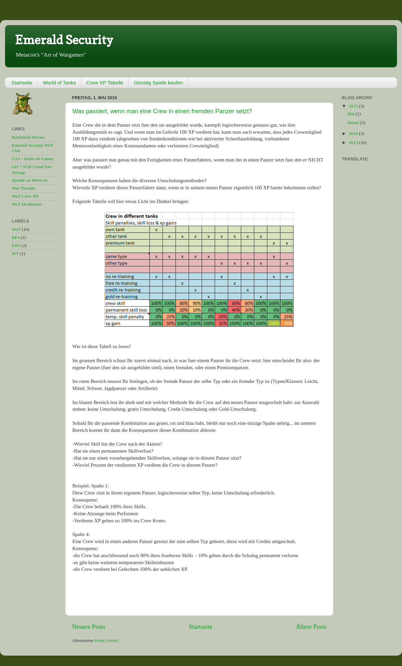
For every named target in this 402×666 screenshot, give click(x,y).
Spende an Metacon (29, 180)
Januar (353, 122)
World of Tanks (59, 82)
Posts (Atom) (106, 640)
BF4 (15, 237)
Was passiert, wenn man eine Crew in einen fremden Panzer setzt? (162, 111)
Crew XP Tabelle (104, 82)
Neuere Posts (88, 626)
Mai (351, 113)
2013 (354, 142)
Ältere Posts (311, 626)
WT (15, 253)
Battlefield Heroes (28, 137)
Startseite (21, 82)
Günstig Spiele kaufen (158, 82)
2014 (354, 133)
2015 (354, 106)
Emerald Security (64, 39)
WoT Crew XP (25, 196)
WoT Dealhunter (27, 204)
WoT (16, 229)
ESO (16, 245)
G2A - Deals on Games (33, 158)
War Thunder (24, 188)
